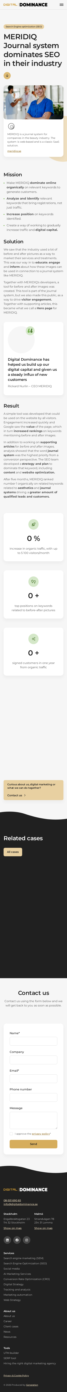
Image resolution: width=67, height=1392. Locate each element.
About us (9, 1316)
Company (17, 1052)
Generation (32, 1385)
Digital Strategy (14, 1284)
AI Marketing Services (17, 1273)
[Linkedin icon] (7, 1240)
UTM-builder (11, 1353)
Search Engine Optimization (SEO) (25, 1263)
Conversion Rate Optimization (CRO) (27, 1279)
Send (33, 1144)
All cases (13, 852)
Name (15, 1033)
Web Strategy (12, 1300)
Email (14, 1070)
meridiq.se (14, 151)
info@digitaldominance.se (21, 1204)
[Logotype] (26, 4)
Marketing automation (18, 1294)
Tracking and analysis (17, 1289)
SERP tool (10, 1358)
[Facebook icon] (17, 1240)
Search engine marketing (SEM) (24, 1258)
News (7, 1331)
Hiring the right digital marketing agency (30, 1363)
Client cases (11, 1326)
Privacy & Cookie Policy (16, 1375)
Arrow (7, 75)
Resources (10, 1337)
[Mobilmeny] (61, 5)
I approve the (33, 1133)
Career (8, 1321)
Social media (12, 1268)
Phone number (21, 1089)
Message (16, 1108)
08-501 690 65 (12, 1200)
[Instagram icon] (26, 1240)
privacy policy (41, 1133)
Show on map (13, 1228)
